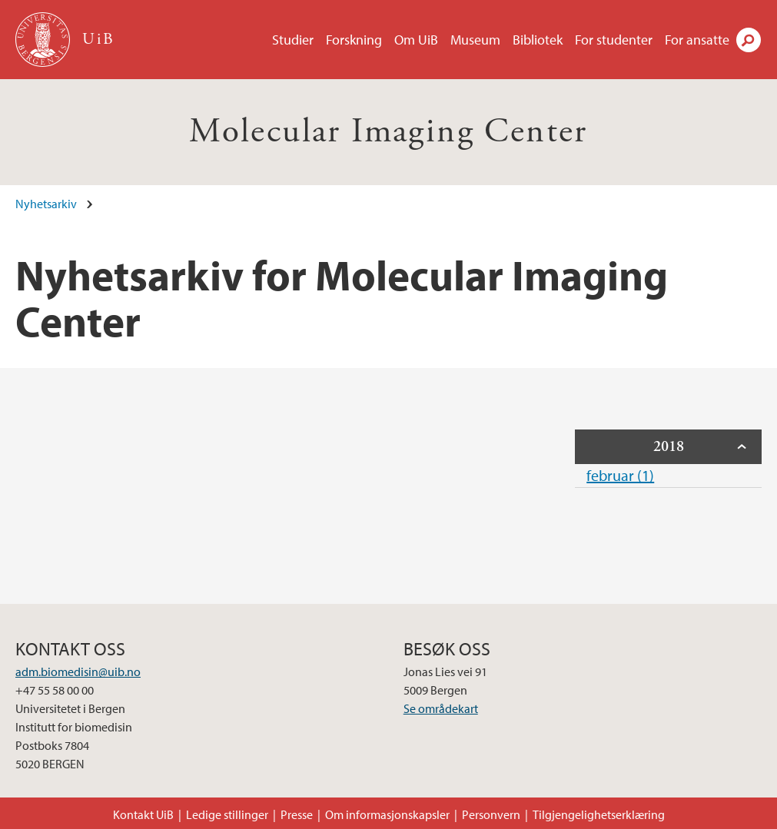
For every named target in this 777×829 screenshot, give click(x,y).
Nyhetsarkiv (46, 203)
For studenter (613, 39)
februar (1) (620, 475)
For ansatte (697, 39)
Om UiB (416, 39)
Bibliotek (538, 39)
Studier (293, 39)
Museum (475, 39)
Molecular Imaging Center (388, 132)
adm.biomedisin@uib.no (78, 671)
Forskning (354, 39)
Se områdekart (440, 708)
